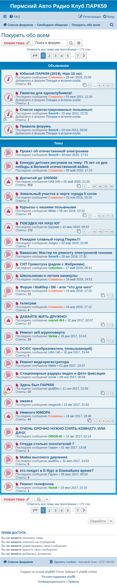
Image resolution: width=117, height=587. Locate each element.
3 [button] (55, 55)
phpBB (49, 571)
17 (105, 231)
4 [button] (61, 55)
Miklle (52, 210)
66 (111, 186)
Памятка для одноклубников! (46, 93)
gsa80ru (53, 388)
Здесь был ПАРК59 (37, 385)
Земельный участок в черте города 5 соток (58, 194)
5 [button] (68, 55)
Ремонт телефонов (37, 484)
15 (94, 231)
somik (52, 377)
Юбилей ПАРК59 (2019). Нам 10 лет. (51, 74)
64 (100, 186)
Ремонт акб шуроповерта (42, 332)
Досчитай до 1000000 (38, 178)
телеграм (28, 303)
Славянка (55, 77)
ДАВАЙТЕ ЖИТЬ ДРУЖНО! (43, 317)
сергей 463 (56, 320)
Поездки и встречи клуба (63, 80)
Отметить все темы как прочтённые (52, 49)
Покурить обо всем (25, 35)
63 (94, 186)
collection (55, 267)
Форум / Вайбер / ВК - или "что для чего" (56, 287)
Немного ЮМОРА (35, 412)
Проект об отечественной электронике (54, 151)
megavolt (54, 404)
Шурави (53, 227)
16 (100, 231)
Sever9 (53, 113)
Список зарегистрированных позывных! (56, 110)
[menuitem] (14, 16)
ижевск (26, 401)
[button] (35, 55)
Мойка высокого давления (43, 457)
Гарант (53, 447)
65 (105, 186)
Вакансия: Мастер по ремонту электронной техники (66, 253)
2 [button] (49, 55)
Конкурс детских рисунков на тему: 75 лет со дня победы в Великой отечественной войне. (61, 165)
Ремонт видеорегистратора (44, 362)
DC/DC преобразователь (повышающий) (56, 348)
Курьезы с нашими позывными (48, 207)
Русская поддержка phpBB (58, 576)
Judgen (53, 243)
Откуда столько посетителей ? (47, 444)
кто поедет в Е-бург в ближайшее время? (57, 471)
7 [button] (78, 55)
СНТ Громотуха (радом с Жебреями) (52, 264)
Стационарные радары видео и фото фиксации (62, 373)
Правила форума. (36, 126)
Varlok (52, 336)
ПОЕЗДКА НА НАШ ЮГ (40, 223)
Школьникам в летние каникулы (48, 276)
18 (111, 231)
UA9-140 (54, 181)
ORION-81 (55, 436)
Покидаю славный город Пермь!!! (50, 239)
